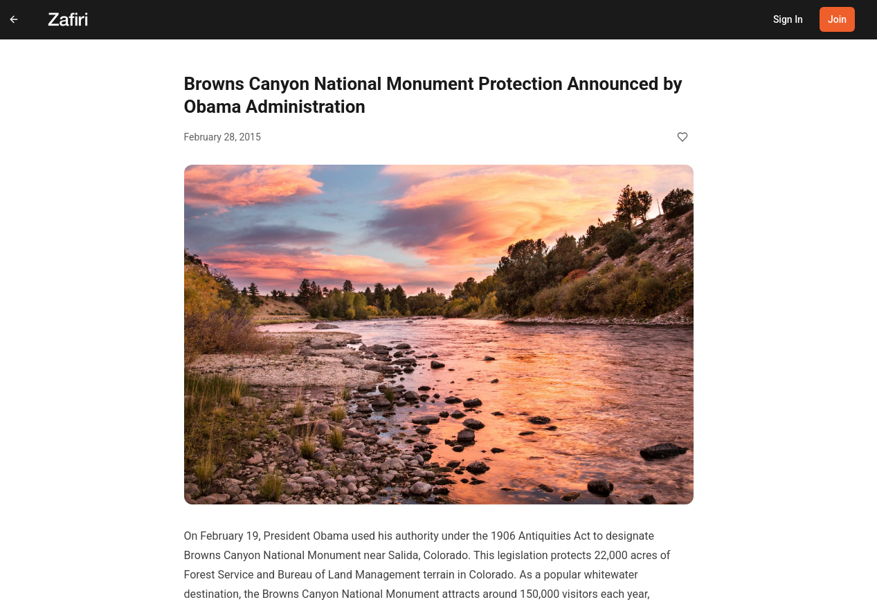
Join (837, 19)
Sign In (788, 19)
